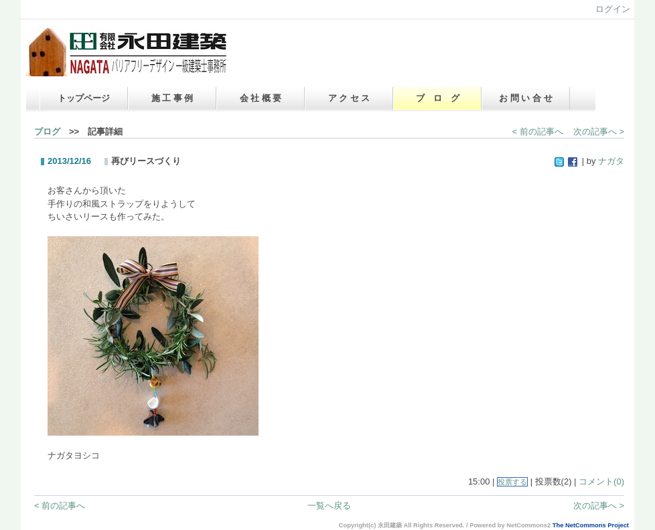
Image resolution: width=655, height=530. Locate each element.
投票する (512, 482)
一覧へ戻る (329, 506)
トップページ (84, 98)
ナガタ (611, 161)
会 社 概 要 (261, 98)
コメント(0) (601, 481)
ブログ (47, 131)
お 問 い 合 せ (525, 98)
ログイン (612, 9)
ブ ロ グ (437, 98)
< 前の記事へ (537, 131)
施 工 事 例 (172, 98)
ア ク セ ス (349, 98)
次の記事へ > (598, 131)
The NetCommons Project (591, 525)
